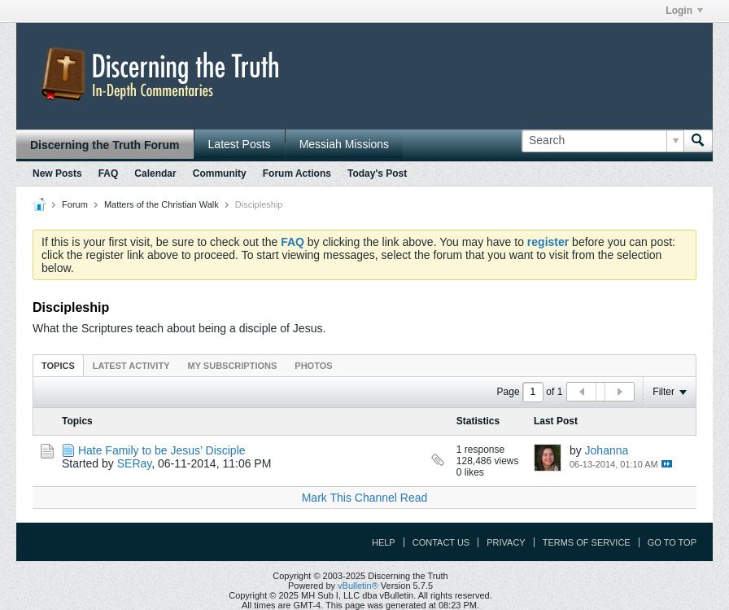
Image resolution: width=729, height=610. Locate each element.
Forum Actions (297, 173)
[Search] (602, 140)
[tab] (58, 365)
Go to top (672, 542)
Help (383, 542)
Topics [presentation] (58, 366)
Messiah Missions (344, 144)
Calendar (155, 173)
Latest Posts (239, 144)
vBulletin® (358, 585)
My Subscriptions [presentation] (232, 366)
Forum (75, 204)
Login (684, 10)
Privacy (506, 542)
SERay (134, 463)
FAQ (108, 173)
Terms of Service (587, 542)
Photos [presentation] (313, 366)
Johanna (607, 450)
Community (220, 173)
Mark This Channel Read (365, 497)
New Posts (57, 173)
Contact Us (441, 542)
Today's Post (377, 173)
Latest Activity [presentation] (131, 366)
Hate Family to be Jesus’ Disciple (162, 450)
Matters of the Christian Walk (161, 204)
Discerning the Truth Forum (105, 144)
